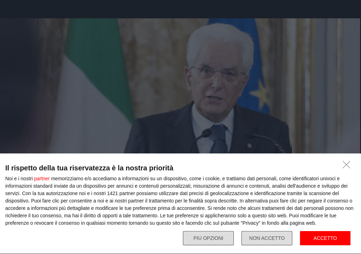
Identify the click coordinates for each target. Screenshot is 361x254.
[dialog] (180, 204)
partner (42, 178)
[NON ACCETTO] (348, 166)
